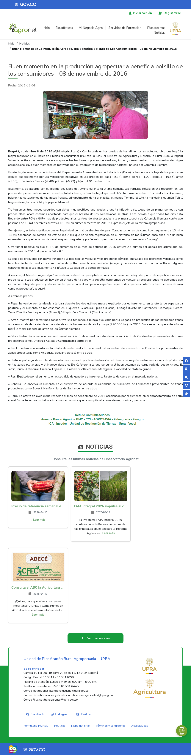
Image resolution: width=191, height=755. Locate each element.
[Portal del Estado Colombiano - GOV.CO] (25, 4)
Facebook (37, 714)
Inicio (46, 28)
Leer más (39, 520)
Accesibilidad (139, 726)
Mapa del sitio (80, 726)
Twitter (86, 714)
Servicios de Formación (125, 28)
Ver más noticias (98, 638)
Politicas (59, 726)
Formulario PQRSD (36, 726)
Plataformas (156, 28)
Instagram (62, 714)
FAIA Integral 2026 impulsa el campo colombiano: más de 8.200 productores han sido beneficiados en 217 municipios (100, 506)
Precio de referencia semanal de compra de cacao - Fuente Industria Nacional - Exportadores (38, 506)
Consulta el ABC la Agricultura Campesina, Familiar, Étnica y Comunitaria (38, 587)
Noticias (159, 33)
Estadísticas (64, 28)
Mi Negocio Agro (91, 28)
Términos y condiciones (110, 726)
